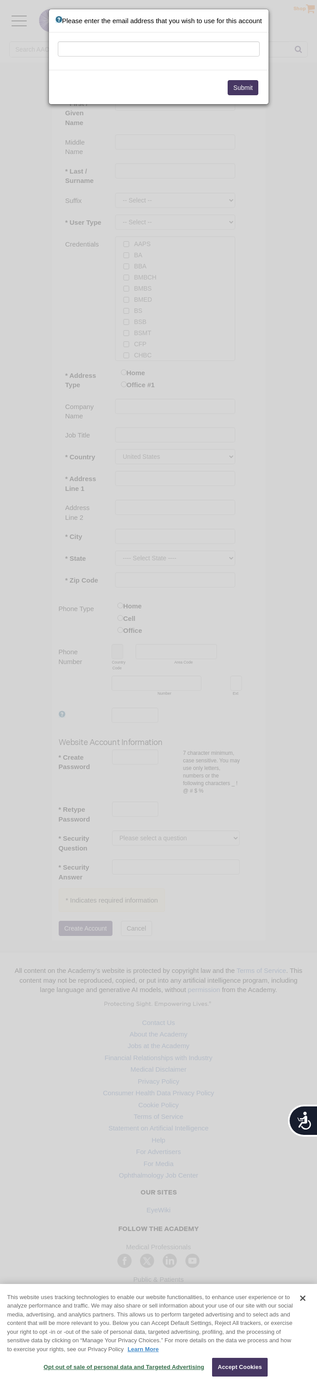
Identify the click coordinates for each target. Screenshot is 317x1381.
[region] (158, 1332)
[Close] (303, 1298)
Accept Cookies (240, 1367)
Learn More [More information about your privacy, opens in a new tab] (143, 1349)
